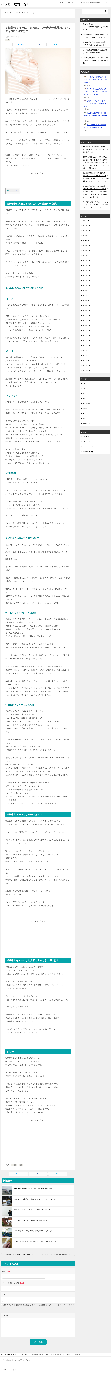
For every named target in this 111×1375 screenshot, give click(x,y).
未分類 (85, 408)
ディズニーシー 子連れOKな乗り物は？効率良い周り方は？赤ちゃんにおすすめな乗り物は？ (57, 1254)
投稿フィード (87, 442)
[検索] (95, 11)
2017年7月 (86, 260)
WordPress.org (88, 452)
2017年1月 (86, 285)
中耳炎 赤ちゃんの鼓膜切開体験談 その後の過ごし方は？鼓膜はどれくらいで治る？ (95, 91)
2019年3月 (86, 231)
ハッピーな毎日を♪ (15, 3)
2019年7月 (86, 226)
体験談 (14, 1165)
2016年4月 (86, 330)
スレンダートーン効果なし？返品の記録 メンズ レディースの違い (34, 1199)
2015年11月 (87, 355)
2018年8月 (86, 246)
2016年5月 (86, 325)
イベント (86, 383)
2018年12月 (87, 235)
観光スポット (87, 423)
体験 (7, 40)
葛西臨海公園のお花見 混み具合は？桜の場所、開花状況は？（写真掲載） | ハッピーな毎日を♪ (95, 194)
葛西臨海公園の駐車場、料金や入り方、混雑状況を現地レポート (95, 115)
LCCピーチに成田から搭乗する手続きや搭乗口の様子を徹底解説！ (34, 1188)
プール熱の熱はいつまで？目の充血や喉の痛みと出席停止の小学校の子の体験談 (95, 60)
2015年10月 (87, 360)
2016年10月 (87, 300)
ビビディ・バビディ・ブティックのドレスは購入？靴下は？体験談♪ (95, 103)
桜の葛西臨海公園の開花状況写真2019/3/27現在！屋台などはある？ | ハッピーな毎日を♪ (96, 165)
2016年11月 (87, 295)
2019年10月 (87, 221)
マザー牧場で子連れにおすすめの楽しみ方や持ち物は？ (30, 1220)
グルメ (85, 388)
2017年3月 (86, 275)
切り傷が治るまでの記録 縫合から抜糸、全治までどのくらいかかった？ (36, 1241)
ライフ (85, 393)
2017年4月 (86, 270)
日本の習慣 (86, 403)
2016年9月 (86, 305)
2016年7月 (86, 315)
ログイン (86, 437)
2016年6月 (86, 320)
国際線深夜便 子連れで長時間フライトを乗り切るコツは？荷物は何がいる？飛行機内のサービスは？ (20, 1254)
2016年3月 (86, 335)
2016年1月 (86, 345)
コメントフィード (89, 446)
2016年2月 (86, 340)
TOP (12, 1354)
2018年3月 (86, 251)
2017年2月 (86, 280)
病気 (84, 413)
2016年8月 (86, 310)
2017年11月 (87, 255)
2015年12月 (87, 350)
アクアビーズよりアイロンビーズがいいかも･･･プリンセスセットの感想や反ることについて (95, 204)
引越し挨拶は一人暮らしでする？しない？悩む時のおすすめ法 (32, 1209)
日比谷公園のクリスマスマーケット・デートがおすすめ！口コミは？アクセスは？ (95, 26)
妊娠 (21, 1165)
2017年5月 (86, 265)
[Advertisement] (38, 180)
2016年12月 (87, 290)
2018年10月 (87, 240)
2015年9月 (86, 365)
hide (16, 190)
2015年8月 (86, 370)
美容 (84, 418)
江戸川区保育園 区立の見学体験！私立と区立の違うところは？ (33, 1231)
